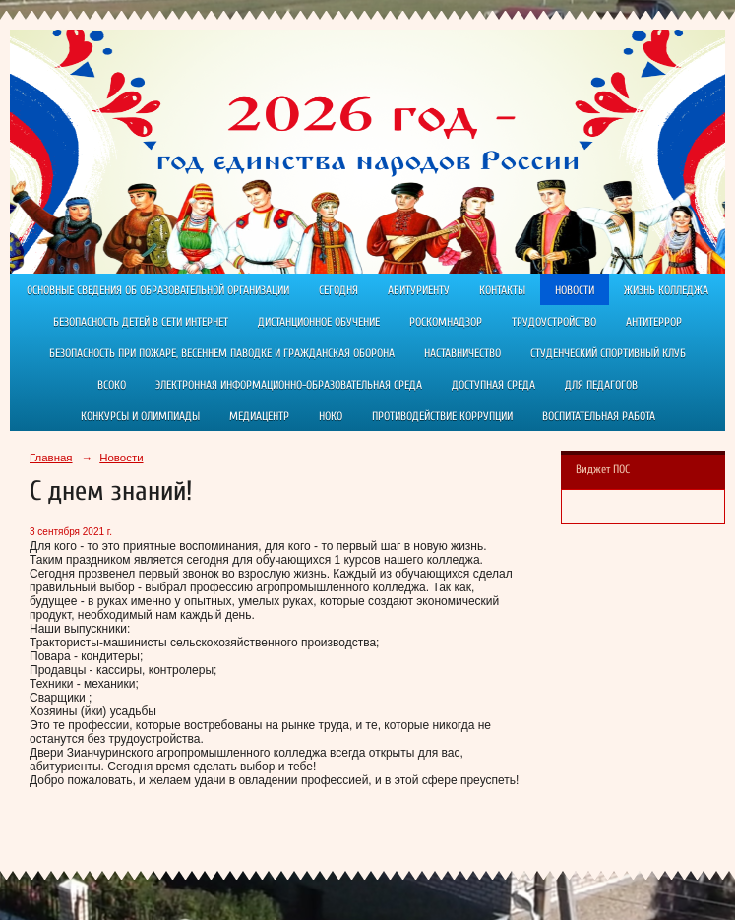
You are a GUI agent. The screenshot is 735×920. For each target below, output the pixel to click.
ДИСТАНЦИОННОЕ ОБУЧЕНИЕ (319, 322)
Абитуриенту (419, 290)
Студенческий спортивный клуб (608, 353)
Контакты (502, 290)
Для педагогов (601, 385)
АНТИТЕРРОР (654, 322)
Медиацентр (259, 416)
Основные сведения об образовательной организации (158, 290)
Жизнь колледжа (666, 290)
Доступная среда (493, 385)
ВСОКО (111, 385)
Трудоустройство (554, 322)
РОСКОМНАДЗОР (445, 322)
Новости (574, 290)
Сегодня (338, 290)
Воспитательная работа (598, 416)
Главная (51, 457)
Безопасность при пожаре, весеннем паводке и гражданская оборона (222, 353)
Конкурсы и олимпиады (140, 416)
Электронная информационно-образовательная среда (288, 385)
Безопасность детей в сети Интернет (140, 322)
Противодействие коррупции (442, 416)
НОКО (330, 416)
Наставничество (462, 353)
